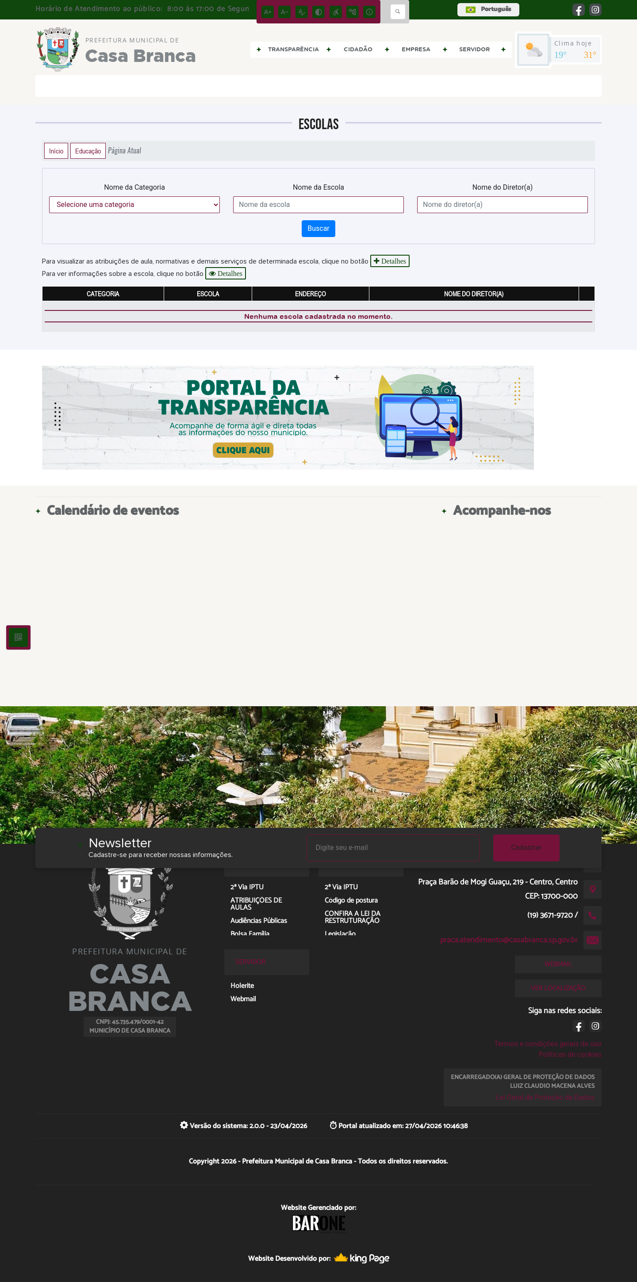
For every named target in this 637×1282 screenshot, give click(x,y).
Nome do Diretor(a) (502, 187)
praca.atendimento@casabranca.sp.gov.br (509, 940)
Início (56, 150)
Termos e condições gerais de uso (548, 1044)
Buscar (318, 228)
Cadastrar (526, 847)
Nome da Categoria (134, 187)
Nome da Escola (318, 187)
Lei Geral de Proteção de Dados (545, 1097)
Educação (88, 150)
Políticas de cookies (570, 1054)
